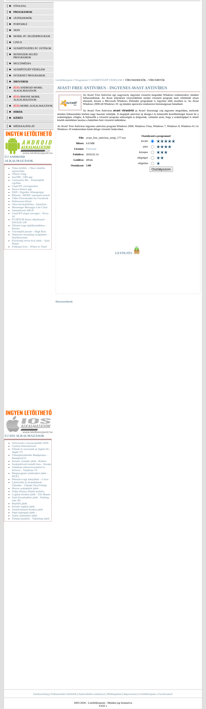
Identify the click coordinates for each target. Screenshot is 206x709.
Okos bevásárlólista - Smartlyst (29, 204)
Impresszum (130, 693)
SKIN (16, 30)
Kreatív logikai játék (23, 506)
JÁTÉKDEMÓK (22, 17)
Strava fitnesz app (22, 189)
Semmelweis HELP (22, 210)
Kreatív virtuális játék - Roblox (29, 461)
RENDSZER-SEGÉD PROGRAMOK (25, 56)
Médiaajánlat (114, 693)
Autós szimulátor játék (24, 515)
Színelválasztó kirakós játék (27, 509)
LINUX (17, 42)
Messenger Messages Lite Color (29, 207)
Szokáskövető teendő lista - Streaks (31, 464)
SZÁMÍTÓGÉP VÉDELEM (29, 69)
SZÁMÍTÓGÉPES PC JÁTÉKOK (32, 48)
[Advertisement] (29, 330)
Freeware (91, 148)
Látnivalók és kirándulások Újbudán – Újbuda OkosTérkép (29, 484)
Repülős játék (19, 503)
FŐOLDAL (19, 5)
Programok (81, 79)
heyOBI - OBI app (22, 176)
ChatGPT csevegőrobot (25, 186)
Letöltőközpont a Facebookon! (156, 693)
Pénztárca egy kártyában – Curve (30, 479)
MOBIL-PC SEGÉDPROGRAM (31, 36)
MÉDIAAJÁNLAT (24, 126)
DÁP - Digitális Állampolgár (28, 192)
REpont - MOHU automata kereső (31, 195)
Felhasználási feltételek (64, 693)
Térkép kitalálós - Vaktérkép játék (30, 518)
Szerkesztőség (41, 693)
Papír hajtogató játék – (24, 512)
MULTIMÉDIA (22, 63)
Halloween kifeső (21, 201)
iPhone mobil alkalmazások (26, 98)
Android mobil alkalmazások (27, 89)
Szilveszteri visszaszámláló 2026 (30, 442)
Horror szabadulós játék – (26, 488)
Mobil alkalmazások (36, 105)
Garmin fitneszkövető (24, 445)
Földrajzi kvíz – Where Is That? (29, 246)
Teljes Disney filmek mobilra (28, 491)
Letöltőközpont (64, 79)
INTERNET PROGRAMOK (29, 75)
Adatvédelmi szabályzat (92, 693)
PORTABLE (20, 23)
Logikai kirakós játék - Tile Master (31, 494)
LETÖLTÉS (128, 253)
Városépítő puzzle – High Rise (29, 231)
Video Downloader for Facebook (30, 198)
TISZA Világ (19, 173)
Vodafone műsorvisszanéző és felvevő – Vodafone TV (28, 469)
